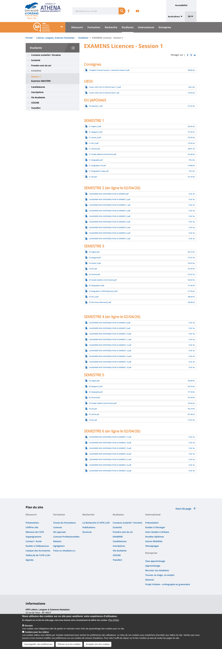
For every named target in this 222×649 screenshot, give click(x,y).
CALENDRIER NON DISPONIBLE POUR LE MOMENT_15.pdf (110, 362)
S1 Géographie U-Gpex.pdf (99, 171)
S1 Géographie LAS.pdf (97, 165)
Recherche (111, 27)
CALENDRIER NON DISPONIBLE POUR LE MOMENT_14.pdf (110, 356)
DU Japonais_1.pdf (95, 106)
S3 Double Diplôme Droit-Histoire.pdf (102, 280)
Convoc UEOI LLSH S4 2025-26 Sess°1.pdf (104, 93)
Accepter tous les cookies (98, 646)
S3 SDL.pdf (93, 269)
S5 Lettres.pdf (94, 414)
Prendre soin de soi (41, 65)
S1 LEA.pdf (93, 177)
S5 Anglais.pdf (94, 381)
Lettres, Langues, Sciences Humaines (55, 37)
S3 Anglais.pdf (94, 252)
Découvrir (77, 27)
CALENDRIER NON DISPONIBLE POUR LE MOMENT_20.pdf (110, 454)
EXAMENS (36, 70)
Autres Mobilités (153, 541)
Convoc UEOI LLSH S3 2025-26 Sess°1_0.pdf (105, 87)
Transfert (35, 107)
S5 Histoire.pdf (94, 397)
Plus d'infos (113, 622)
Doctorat (87, 532)
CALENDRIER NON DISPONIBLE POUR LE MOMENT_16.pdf (110, 367)
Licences (57, 527)
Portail (29, 37)
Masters (57, 541)
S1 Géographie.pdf (96, 160)
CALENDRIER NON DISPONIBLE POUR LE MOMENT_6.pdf (109, 233)
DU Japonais (59, 532)
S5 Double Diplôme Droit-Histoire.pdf (102, 403)
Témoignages (152, 545)
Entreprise (165, 27)
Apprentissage (152, 565)
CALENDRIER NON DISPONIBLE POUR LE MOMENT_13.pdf (110, 351)
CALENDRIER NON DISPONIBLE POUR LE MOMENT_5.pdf (109, 227)
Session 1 (36, 77)
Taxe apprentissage (155, 561)
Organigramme (33, 536)
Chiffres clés (32, 527)
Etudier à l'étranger (155, 527)
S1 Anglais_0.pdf (95, 126)
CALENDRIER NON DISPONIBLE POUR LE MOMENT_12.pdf (110, 345)
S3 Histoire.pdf (94, 274)
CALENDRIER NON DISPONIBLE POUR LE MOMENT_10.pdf (110, 334)
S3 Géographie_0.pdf (96, 285)
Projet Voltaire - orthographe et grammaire (167, 584)
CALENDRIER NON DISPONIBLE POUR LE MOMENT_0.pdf (109, 199)
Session (29, 628)
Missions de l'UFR (35, 532)
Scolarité (35, 60)
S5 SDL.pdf (93, 420)
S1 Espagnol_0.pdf (95, 132)
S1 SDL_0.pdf (93, 143)
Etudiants (127, 27)
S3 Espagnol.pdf (95, 258)
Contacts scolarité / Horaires (46, 55)
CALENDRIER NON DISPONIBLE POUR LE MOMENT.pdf (108, 194)
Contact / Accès (34, 541)
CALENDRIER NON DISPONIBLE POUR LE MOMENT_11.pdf (110, 339)
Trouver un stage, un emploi (159, 575)
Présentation (32, 522)
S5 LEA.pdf (93, 409)
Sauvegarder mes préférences (38, 646)
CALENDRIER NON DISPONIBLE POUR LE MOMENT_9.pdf (109, 328)
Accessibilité (181, 5)
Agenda (29, 559)
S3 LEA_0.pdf (93, 297)
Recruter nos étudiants (157, 570)
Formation (94, 27)
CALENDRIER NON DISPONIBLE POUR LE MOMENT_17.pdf (110, 437)
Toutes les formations (64, 522)
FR (190, 16)
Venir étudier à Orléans (157, 532)
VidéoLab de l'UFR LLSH (38, 555)
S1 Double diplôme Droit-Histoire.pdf (102, 154)
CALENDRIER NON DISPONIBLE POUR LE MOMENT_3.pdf (109, 216)
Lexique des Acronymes (38, 550)
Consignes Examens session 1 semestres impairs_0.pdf (109, 70)
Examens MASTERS (41, 81)
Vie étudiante (38, 97)
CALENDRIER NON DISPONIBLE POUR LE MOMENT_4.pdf (109, 222)
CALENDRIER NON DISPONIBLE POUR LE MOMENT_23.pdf (110, 471)
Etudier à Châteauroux (37, 545)
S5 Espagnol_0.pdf (95, 386)
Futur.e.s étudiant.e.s (64, 550)
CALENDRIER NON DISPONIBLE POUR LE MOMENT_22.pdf (110, 465)
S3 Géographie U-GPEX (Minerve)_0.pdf (103, 291)
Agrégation (59, 545)
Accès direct (174, 16)
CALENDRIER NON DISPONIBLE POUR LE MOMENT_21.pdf (110, 459)
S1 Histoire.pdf (94, 149)
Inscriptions (37, 92)
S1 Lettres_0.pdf (95, 137)
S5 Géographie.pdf (96, 392)
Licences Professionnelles (66, 536)
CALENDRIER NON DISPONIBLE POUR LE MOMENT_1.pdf (109, 205)
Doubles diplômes (154, 536)
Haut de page (183, 508)
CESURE (35, 102)
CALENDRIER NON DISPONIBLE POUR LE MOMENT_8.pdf (109, 323)
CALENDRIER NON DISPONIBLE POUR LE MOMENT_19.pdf (110, 448)
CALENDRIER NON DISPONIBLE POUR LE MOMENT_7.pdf (109, 239)
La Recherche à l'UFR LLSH (96, 522)
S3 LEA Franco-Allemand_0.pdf (100, 302)
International (146, 27)
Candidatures (38, 86)
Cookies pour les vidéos (37, 634)
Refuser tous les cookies (69, 646)
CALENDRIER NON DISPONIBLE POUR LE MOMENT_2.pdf (109, 211)
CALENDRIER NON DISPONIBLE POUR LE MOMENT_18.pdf (110, 443)
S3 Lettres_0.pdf (95, 263)
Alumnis (149, 579)
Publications (88, 527)
